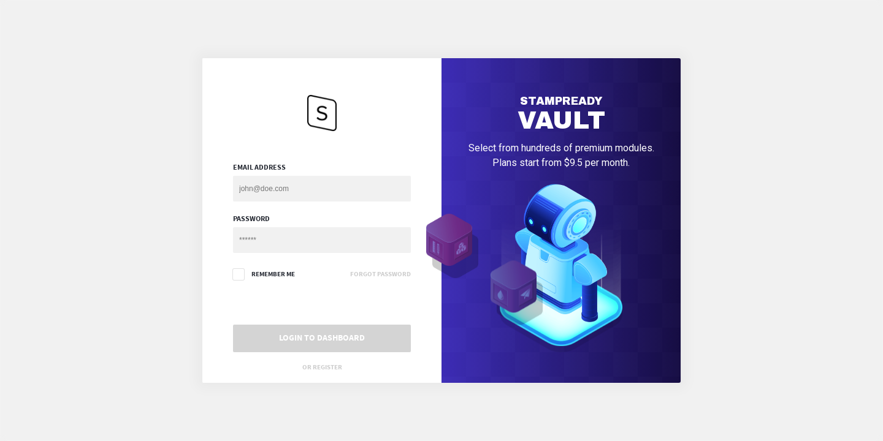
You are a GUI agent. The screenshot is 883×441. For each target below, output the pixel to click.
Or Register (322, 367)
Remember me (264, 274)
